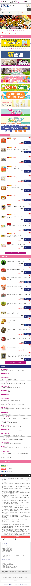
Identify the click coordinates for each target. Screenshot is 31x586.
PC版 (15, 581)
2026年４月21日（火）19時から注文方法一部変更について (15, 374)
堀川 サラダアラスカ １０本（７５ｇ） (15, 168)
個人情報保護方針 (24, 576)
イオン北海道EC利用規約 (7, 577)
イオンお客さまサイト (17, 576)
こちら (10, 572)
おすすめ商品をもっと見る (15, 362)
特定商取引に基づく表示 (23, 577)
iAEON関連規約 (15, 577)
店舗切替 (15, 14)
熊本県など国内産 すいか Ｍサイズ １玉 (15, 261)
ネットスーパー (19, 2)
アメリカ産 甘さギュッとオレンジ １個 (15, 347)
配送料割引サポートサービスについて (15, 395)
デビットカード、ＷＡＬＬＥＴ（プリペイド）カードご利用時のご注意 (15, 452)
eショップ (27, 2)
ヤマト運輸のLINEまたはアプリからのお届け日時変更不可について (15, 438)
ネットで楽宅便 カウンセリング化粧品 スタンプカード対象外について (15, 417)
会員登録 (27, 14)
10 (23, 48)
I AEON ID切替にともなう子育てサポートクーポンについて (15, 403)
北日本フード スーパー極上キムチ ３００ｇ (16, 206)
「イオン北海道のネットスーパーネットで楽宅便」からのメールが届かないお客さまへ (15, 448)
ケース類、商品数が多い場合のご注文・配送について (15, 426)
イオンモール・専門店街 (12, 2)
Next (30, 22)
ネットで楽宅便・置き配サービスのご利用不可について (15, 434)
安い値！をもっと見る (15, 252)
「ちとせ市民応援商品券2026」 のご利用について (15, 387)
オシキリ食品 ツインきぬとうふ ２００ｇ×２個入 (17, 158)
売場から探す (3, 14)
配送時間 (21, 14)
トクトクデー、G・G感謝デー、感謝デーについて (15, 421)
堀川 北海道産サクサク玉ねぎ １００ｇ (15, 187)
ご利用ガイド (9, 14)
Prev (1, 22)
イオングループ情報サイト (7, 576)
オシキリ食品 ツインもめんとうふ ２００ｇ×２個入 (17, 149)
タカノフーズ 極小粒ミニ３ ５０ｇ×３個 (15, 139)
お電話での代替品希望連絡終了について (15, 378)
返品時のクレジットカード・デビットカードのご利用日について (15, 430)
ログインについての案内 (15, 391)
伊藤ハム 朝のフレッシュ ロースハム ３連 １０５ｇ (18, 244)
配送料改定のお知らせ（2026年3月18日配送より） (15, 399)
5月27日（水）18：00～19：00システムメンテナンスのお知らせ (15, 370)
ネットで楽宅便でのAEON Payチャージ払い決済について (15, 442)
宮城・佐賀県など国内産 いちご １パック (15, 269)
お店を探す (4, 2)
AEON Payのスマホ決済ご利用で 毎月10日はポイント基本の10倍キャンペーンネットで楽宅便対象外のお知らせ (15, 408)
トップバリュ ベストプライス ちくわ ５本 (16, 177)
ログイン (28, 6)
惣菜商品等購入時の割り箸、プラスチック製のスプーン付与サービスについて (15, 413)
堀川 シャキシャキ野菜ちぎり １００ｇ (15, 196)
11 (25, 48)
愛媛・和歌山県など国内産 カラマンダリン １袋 (17, 286)
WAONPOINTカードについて (15, 456)
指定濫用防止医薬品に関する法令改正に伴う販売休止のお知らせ (15, 382)
